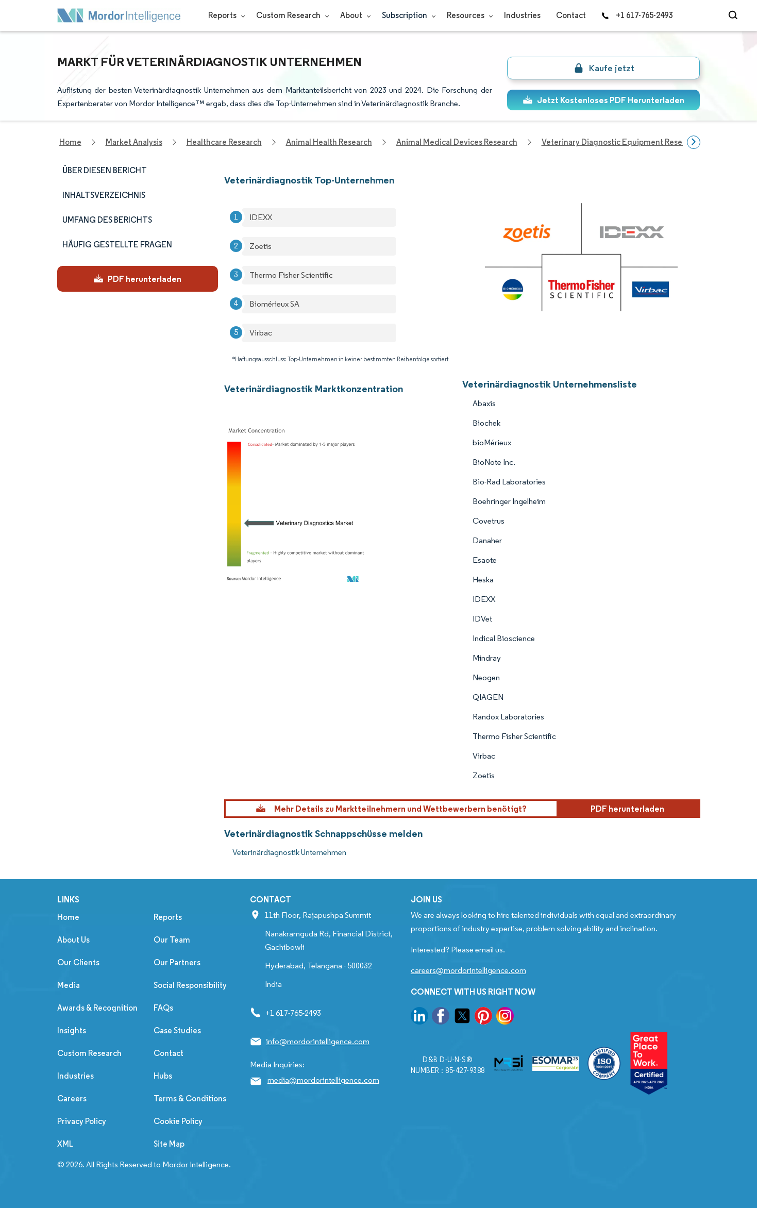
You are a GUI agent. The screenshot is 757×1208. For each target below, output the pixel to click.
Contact (571, 15)
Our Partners (177, 962)
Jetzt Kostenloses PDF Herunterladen (603, 100)
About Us (73, 940)
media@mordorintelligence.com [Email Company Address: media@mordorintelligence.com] (323, 1080)
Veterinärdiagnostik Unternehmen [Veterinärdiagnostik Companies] (289, 852)
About (353, 15)
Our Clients (78, 962)
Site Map (169, 1144)
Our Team (172, 940)
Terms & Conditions (190, 1098)
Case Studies (177, 1030)
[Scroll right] (693, 142)
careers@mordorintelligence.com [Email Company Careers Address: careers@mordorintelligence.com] (468, 970)
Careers (72, 1098)
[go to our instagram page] (505, 1017)
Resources (468, 15)
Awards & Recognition (97, 1008)
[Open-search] (735, 15)
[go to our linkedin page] (419, 1017)
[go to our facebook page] (440, 1017)
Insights (71, 1030)
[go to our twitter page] (462, 1017)
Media (68, 985)
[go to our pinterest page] (483, 1017)
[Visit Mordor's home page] (119, 15)
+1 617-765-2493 (636, 15)
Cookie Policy (178, 1121)
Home (68, 917)
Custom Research (290, 15)
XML (65, 1144)
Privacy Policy (81, 1121)
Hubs (163, 1076)
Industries (522, 15)
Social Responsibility (190, 985)
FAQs (163, 1008)
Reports (224, 15)
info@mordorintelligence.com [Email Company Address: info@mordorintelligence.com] (317, 1041)
